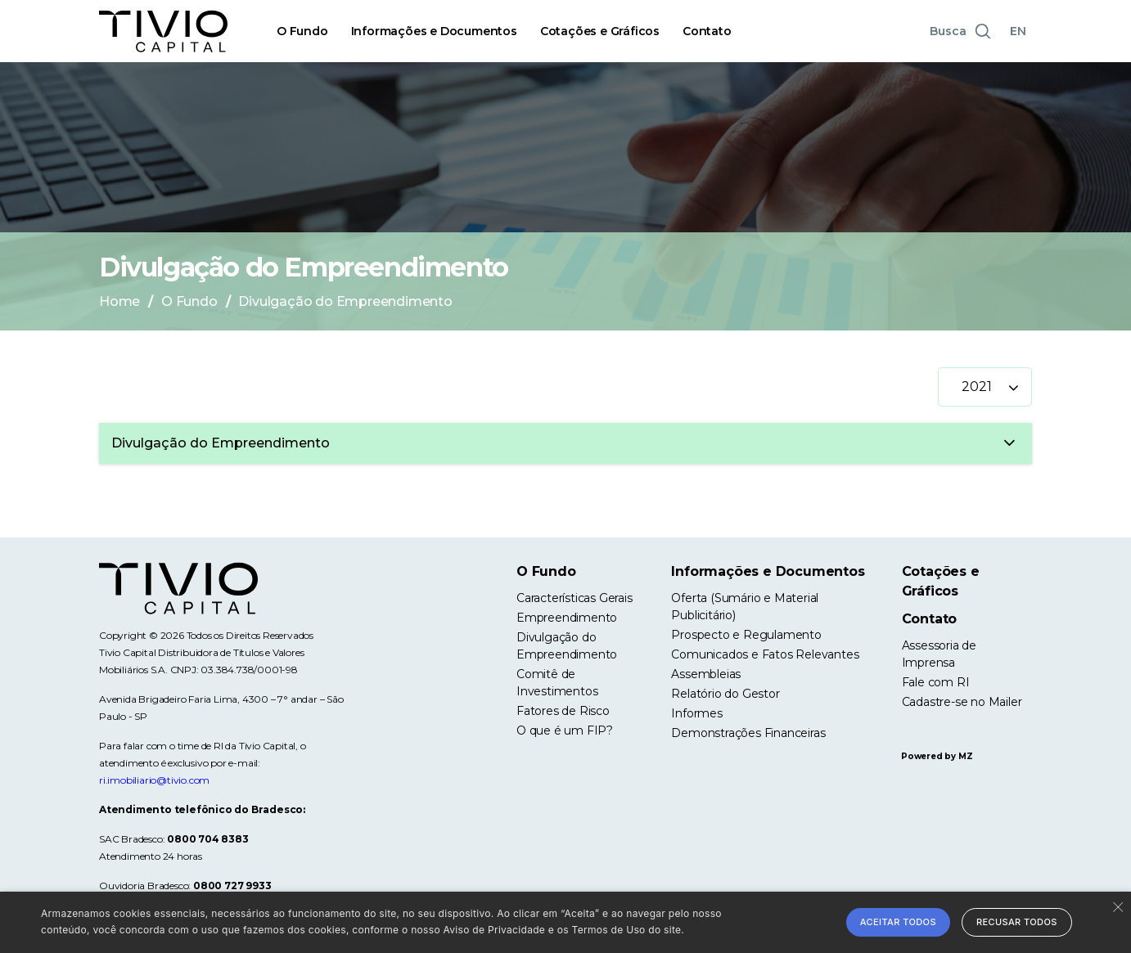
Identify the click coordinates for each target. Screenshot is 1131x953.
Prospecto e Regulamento (746, 634)
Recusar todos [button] (1016, 922)
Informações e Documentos (434, 31)
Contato (707, 31)
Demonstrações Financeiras (748, 733)
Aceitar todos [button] (898, 922)
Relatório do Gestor (725, 693)
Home (119, 301)
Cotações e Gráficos (600, 31)
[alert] (565, 922)
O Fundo (302, 31)
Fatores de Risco (563, 711)
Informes (696, 713)
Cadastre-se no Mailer (962, 702)
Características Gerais (574, 598)
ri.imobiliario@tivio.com (154, 780)
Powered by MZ (936, 756)
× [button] (1117, 906)
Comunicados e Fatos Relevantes (764, 654)
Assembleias (706, 674)
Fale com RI (936, 682)
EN (1018, 31)
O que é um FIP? (564, 730)
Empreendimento (566, 617)
